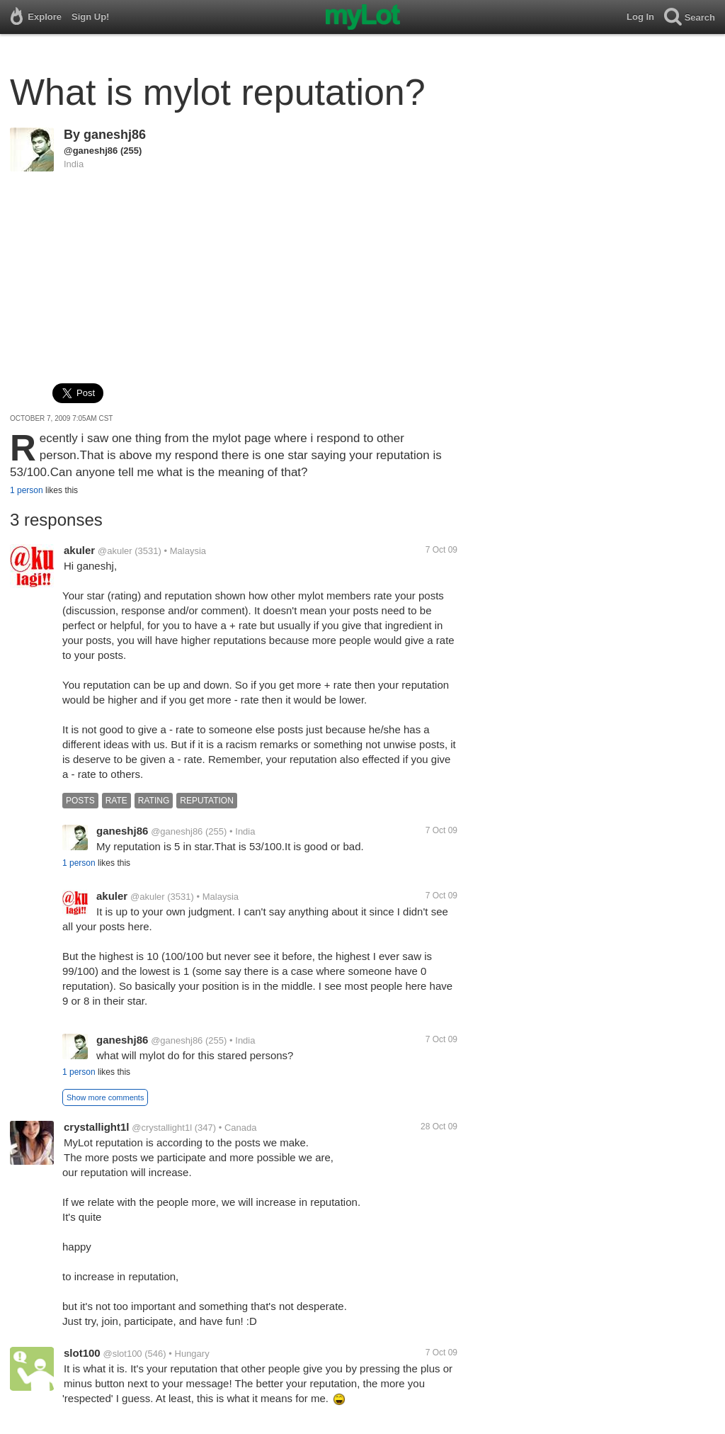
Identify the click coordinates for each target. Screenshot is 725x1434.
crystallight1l (97, 1127)
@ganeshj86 (91, 150)
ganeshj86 (115, 135)
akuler (79, 550)
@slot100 (122, 1353)
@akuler (115, 551)
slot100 (82, 1353)
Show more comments (105, 1097)
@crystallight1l (162, 1127)
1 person (26, 490)
